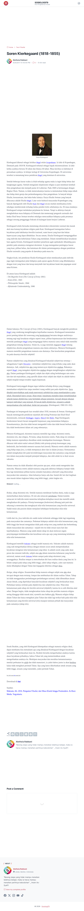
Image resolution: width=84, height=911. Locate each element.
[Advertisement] (42, 26)
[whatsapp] (22, 734)
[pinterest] (31, 734)
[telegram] (26, 734)
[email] (35, 734)
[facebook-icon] (5, 895)
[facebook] (13, 734)
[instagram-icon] (13, 895)
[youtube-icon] (18, 895)
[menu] (6, 3)
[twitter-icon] (9, 895)
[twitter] (17, 734)
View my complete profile (16, 890)
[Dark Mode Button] (79, 3)
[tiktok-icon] (22, 895)
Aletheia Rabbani (20, 869)
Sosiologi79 (42, 2)
